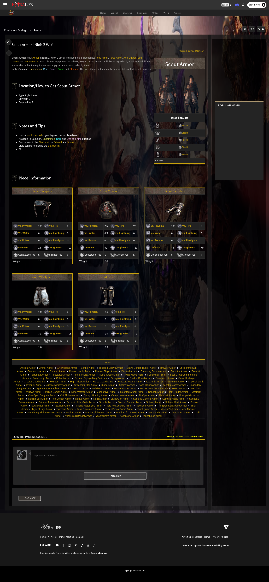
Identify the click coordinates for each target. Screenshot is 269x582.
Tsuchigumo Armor (160, 409)
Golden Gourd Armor (141, 378)
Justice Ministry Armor (72, 385)
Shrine (71, 146)
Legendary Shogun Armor (39, 388)
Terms (207, 537)
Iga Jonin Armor (157, 381)
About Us (70, 537)
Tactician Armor (83, 405)
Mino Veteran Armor (102, 392)
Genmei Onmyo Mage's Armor (91, 378)
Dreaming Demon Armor (154, 371)
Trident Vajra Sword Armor (132, 409)
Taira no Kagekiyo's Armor (109, 405)
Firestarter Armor (61, 374)
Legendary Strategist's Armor (72, 388)
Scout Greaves (108, 277)
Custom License (99, 553)
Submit (115, 476)
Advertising (187, 537)
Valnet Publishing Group (217, 545)
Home (43, 537)
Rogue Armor (111, 398)
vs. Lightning (55, 233)
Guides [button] (178, 13)
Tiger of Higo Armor (54, 409)
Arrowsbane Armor (67, 367)
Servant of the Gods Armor (107, 402)
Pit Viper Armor (172, 395)
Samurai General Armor (175, 398)
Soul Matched (35, 139)
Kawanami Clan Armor (100, 385)
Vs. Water (22, 233)
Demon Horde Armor (80, 371)
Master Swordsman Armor (176, 388)
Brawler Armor (168, 367)
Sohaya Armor (180, 402)
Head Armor (103, 57)
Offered (59, 146)
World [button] (167, 13)
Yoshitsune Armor (137, 416)
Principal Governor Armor (40, 398)
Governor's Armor (165, 378)
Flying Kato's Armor (109, 374)
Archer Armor (46, 367)
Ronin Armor (129, 398)
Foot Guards (32, 61)
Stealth (182, 125)
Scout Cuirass (108, 191)
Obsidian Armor (41, 395)
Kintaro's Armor (141, 385)
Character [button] (128, 13)
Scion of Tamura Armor (77, 402)
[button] (226, 5)
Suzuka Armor (40, 405)
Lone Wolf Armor (101, 388)
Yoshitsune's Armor (114, 416)
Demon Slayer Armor (106, 371)
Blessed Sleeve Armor (111, 367)
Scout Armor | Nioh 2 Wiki (34, 45)
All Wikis (52, 537)
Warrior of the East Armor (111, 412)
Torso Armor (116, 57)
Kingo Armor (122, 385)
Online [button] (156, 13)
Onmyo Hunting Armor (121, 395)
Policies (224, 537)
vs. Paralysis (54, 240)
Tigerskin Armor (77, 409)
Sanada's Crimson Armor (47, 402)
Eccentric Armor (178, 371)
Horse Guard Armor (106, 381)
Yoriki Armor (63, 416)
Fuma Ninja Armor (42, 378)
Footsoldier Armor (156, 374)
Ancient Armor (27, 367)
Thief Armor (34, 409)
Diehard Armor (129, 371)
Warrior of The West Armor (143, 412)
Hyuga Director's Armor (133, 381)
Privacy (215, 537)
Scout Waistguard (43, 277)
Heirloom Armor (61, 381)
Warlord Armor (86, 412)
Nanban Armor (176, 392)
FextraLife (187, 545)
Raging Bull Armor (67, 398)
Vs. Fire (52, 225)
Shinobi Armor (133, 402)
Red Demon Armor (91, 398)
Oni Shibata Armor (95, 395)
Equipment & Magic (16, 30)
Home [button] (103, 13)
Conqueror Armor (36, 371)
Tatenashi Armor (165, 405)
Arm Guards (131, 57)
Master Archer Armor (147, 388)
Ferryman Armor (39, 374)
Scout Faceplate (43, 191)
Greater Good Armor (38, 381)
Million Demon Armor (77, 392)
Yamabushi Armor (170, 412)
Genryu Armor (118, 378)
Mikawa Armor (54, 392)
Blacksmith (45, 146)
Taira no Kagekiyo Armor (140, 405)
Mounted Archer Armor (153, 392)
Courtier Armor (57, 371)
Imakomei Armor (179, 381)
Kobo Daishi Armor (163, 385)
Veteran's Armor (181, 409)
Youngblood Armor (161, 416)
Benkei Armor (88, 367)
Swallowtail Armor (61, 405)
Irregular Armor (48, 385)
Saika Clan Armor (149, 398)
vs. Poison (22, 240)
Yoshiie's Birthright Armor (86, 416)
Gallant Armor (63, 378)
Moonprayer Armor (127, 392)
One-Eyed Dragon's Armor (68, 395)
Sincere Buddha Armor (156, 402)
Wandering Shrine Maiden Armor (57, 412)
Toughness (53, 247)
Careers (198, 537)
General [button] (115, 13)
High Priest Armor (82, 381)
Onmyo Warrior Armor (148, 395)
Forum (61, 537)
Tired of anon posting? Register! (182, 436)
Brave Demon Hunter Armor (141, 367)
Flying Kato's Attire (133, 374)
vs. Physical (23, 225)
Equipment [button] (143, 13)
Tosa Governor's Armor (102, 409)
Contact (80, 537)
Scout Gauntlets (174, 191)
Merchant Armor (34, 392)
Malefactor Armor (123, 388)
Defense (21, 247)
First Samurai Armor (84, 374)
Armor (37, 30)
